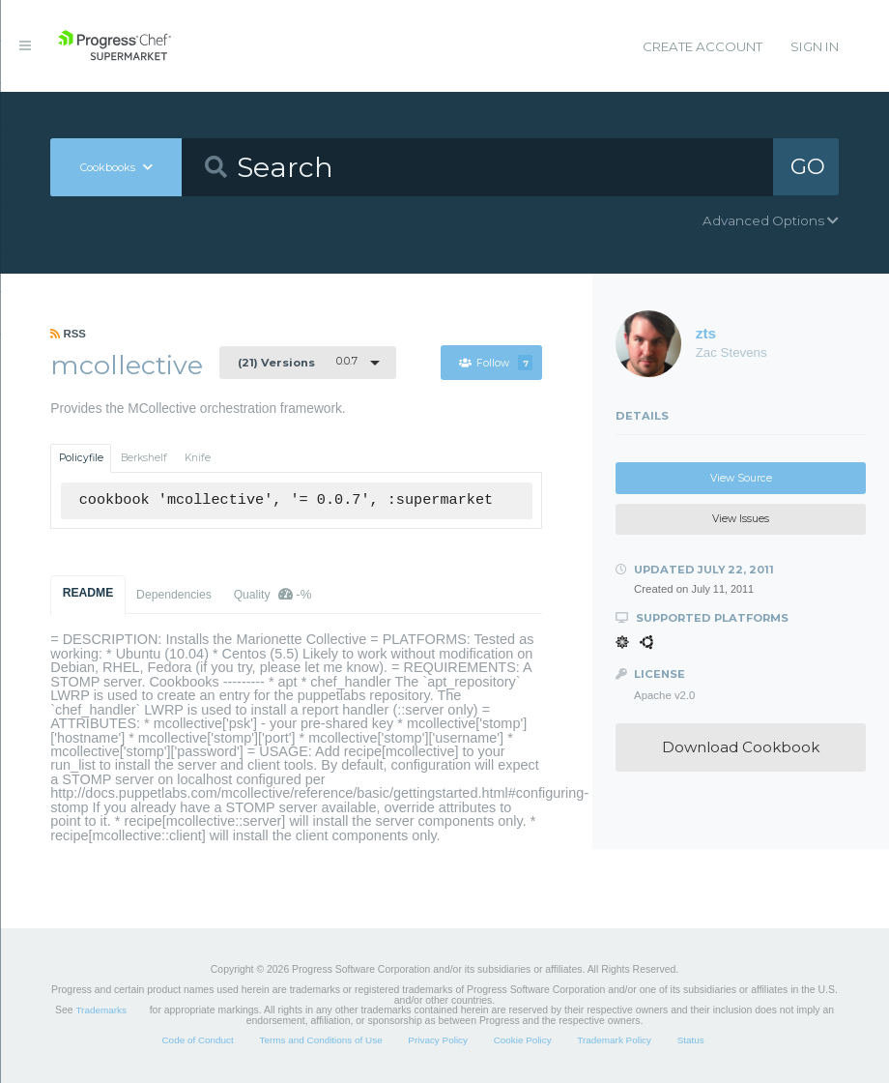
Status (690, 1040)
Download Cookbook (740, 747)
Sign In (814, 46)
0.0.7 (298, 361)
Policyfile (81, 458)
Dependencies (174, 594)
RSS (68, 333)
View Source (741, 478)
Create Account (702, 46)
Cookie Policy (523, 1040)
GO (808, 166)
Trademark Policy (614, 1040)
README (88, 593)
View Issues (740, 518)
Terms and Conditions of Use (320, 1040)
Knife (198, 458)
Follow (495, 363)
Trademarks (100, 1010)
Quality (273, 594)
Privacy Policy (438, 1040)
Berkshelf (144, 458)
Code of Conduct (197, 1040)
